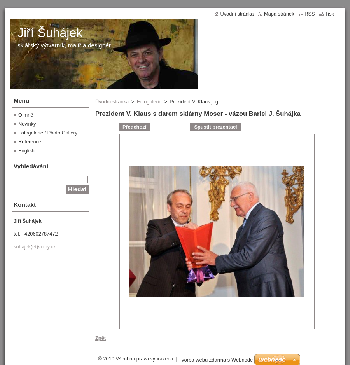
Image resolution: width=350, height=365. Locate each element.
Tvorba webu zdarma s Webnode (215, 360)
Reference (29, 142)
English (26, 151)
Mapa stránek (279, 14)
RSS (309, 14)
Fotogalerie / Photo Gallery (47, 133)
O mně (25, 115)
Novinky (27, 124)
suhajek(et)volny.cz (35, 247)
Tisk (329, 14)
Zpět (100, 338)
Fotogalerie (149, 102)
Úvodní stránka (112, 102)
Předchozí (134, 127)
